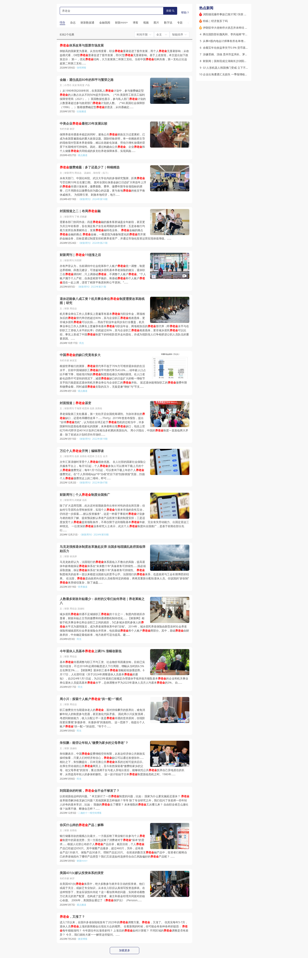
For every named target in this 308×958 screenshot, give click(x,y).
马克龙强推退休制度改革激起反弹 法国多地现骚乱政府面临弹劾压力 (102, 549)
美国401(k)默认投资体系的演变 (82, 873)
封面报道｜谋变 (75, 403)
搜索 (170, 10)
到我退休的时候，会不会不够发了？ (89, 791)
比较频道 (81, 111)
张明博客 (81, 67)
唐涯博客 (82, 939)
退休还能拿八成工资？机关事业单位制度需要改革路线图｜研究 (102, 301)
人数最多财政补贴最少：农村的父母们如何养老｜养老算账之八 (102, 601)
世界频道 (82, 586)
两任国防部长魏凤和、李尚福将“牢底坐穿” (228, 34)
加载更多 (124, 950)
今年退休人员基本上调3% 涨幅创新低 (91, 651)
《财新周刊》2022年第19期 (92, 438)
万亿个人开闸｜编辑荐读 (82, 451)
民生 (81, 343)
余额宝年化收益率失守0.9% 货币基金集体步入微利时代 (236, 47)
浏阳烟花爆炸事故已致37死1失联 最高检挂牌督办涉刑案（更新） (243, 14)
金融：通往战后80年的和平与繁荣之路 (87, 80)
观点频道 (82, 155)
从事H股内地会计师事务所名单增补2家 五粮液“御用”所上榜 (239, 41)
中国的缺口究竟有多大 (80, 355)
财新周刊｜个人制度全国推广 (85, 495)
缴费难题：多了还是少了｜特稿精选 (89, 167)
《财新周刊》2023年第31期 (91, 286)
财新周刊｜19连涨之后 (80, 255)
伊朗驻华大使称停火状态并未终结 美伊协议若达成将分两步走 (240, 27)
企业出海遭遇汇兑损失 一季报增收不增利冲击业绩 (233, 74)
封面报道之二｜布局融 (80, 211)
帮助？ (185, 12)
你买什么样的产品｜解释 (82, 825)
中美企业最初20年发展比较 (83, 123)
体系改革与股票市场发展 (82, 45)
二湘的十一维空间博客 (90, 813)
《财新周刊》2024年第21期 (92, 243)
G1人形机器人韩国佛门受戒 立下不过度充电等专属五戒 (236, 67)
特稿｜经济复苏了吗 (215, 21)
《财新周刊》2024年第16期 (92, 199)
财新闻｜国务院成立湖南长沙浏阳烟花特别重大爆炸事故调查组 (241, 61)
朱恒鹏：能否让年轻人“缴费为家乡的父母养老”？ (94, 743)
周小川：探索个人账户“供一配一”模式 (91, 699)
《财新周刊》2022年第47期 (92, 482)
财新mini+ (82, 860)
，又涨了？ (72, 917)
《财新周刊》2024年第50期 (94, 534)
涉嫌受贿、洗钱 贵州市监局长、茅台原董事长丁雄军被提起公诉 (242, 54)
